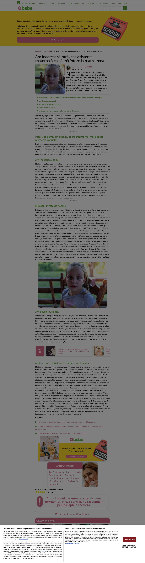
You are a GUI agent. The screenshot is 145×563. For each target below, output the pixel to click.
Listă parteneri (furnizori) (72, 543)
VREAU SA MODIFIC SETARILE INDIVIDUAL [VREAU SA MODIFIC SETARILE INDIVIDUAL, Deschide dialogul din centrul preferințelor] (129, 546)
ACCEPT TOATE (129, 539)
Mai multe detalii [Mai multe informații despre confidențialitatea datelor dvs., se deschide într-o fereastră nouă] (23, 539)
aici (43, 551)
